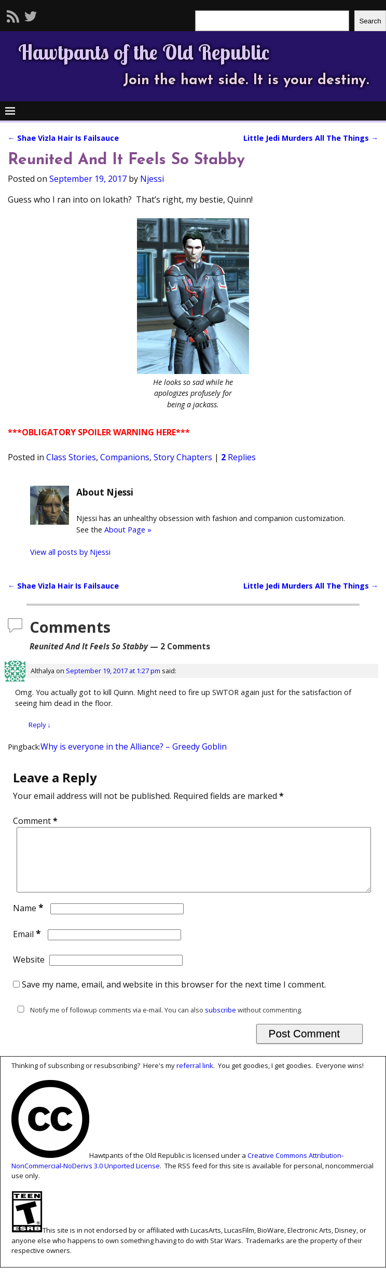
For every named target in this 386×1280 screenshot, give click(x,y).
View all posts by (70, 552)
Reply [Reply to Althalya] (39, 724)
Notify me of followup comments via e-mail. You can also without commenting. (157, 1022)
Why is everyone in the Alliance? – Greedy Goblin (133, 746)
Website (29, 972)
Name (29, 920)
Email (28, 946)
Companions (124, 457)
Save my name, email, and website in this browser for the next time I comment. (174, 997)
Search (370, 21)
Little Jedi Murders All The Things (310, 138)
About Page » (127, 530)
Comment (36, 820)
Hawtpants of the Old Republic (143, 52)
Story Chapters (183, 457)
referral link (194, 1078)
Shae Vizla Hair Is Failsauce (63, 138)
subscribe (220, 1022)
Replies (238, 457)
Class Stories (71, 457)
